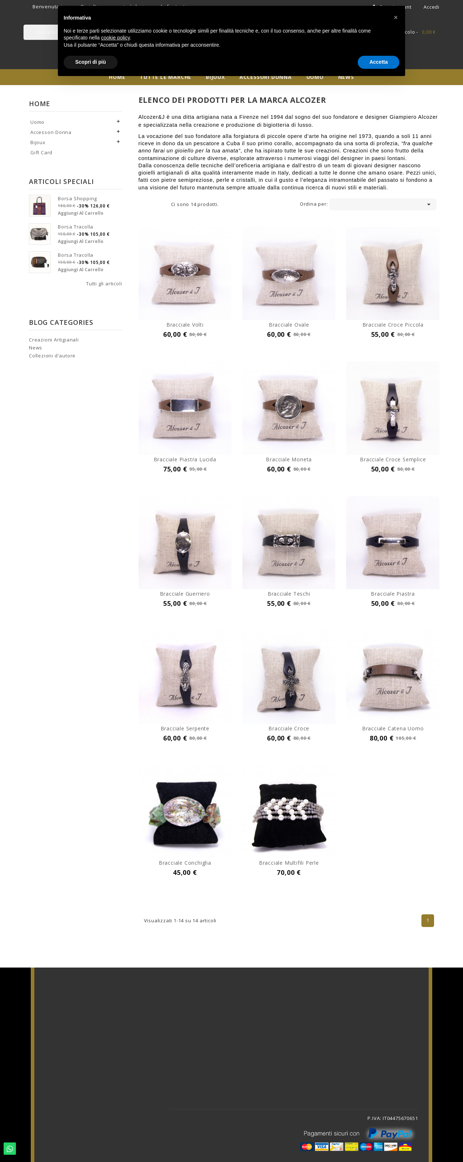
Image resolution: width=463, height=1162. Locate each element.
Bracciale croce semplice (393, 459)
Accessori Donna (51, 132)
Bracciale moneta (289, 459)
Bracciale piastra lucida (185, 459)
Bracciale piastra (393, 593)
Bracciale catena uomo (393, 728)
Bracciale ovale (289, 324)
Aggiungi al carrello (80, 213)
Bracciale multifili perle (289, 862)
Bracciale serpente (185, 728)
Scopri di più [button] (90, 62)
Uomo (37, 122)
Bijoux (38, 142)
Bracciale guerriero (185, 593)
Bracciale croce (288, 728)
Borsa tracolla (75, 226)
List (160, 204)
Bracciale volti (185, 324)
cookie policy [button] (115, 38)
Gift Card (41, 152)
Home (39, 104)
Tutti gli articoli (104, 283)
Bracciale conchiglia (185, 862)
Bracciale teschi (289, 593)
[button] (396, 17)
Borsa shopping (77, 198)
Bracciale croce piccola (393, 324)
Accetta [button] (378, 62)
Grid (149, 204)
